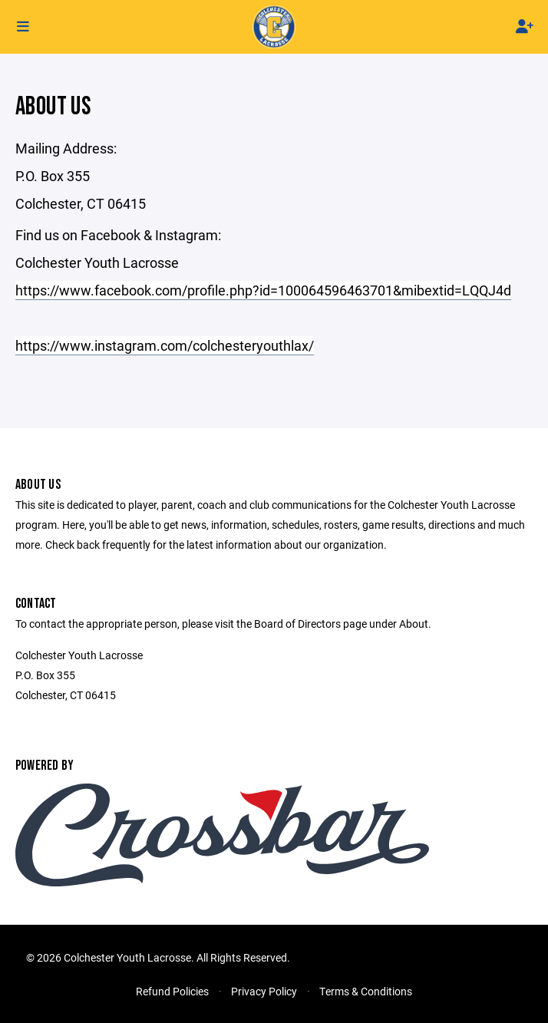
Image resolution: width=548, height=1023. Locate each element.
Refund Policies (172, 991)
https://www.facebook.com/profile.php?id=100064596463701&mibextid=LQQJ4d (263, 290)
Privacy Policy (264, 991)
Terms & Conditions (365, 991)
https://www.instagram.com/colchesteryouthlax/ (164, 345)
